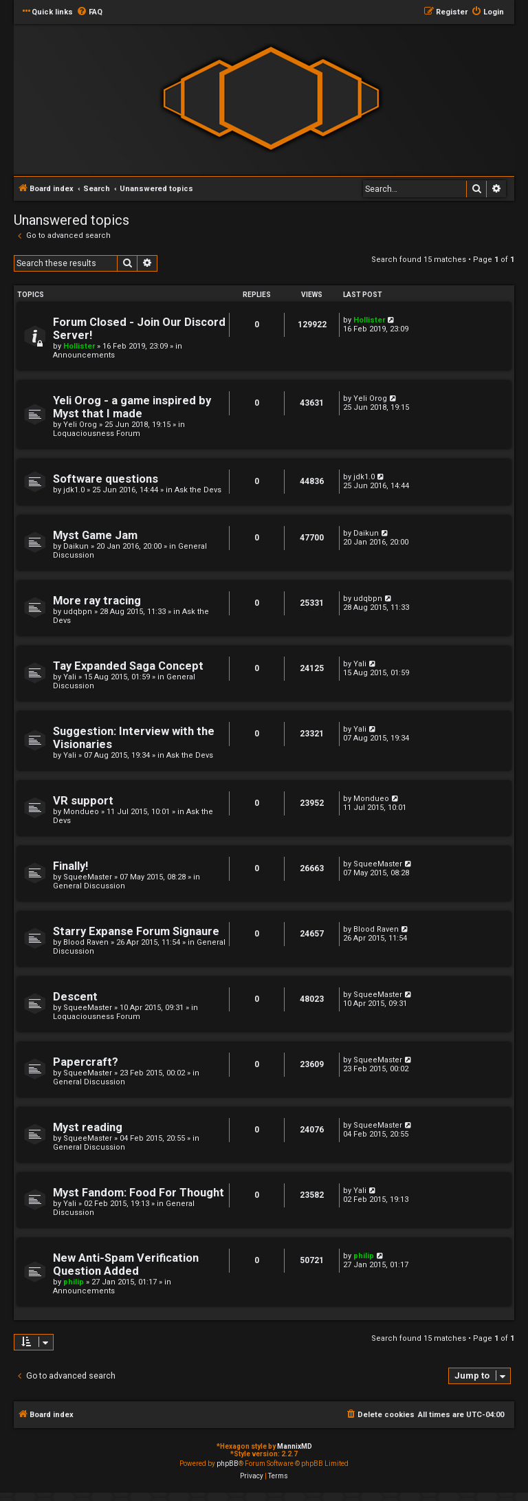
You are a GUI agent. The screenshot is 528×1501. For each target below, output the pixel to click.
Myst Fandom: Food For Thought (138, 1192)
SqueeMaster (87, 877)
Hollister (79, 346)
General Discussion (89, 885)
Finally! (70, 866)
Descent (75, 996)
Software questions (105, 478)
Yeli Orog (80, 424)
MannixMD (294, 1446)
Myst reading (87, 1127)
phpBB (228, 1463)
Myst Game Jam (95, 535)
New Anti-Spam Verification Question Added (126, 1264)
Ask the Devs (198, 489)
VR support (83, 800)
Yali (69, 676)
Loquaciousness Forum (96, 433)
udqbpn (77, 611)
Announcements (84, 355)
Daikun (76, 546)
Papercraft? (85, 1062)
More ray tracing (97, 600)
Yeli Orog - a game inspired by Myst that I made (132, 407)
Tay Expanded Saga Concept (128, 665)
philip (73, 1282)
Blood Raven (86, 942)
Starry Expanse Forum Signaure (136, 931)
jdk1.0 (74, 489)
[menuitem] (89, 12)
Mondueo (81, 811)
